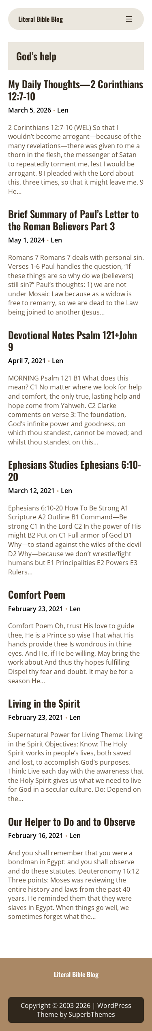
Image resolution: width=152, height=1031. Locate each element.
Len (63, 110)
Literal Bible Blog (40, 19)
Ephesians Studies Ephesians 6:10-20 (74, 471)
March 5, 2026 (29, 110)
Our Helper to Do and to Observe (71, 821)
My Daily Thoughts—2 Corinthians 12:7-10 (75, 90)
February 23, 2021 (35, 608)
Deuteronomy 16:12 (108, 871)
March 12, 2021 (31, 490)
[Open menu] (129, 19)
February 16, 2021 (35, 835)
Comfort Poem (36, 594)
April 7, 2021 (27, 360)
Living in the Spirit (44, 703)
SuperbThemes (92, 1014)
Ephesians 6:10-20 (35, 508)
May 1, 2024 (26, 240)
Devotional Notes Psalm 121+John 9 (72, 341)
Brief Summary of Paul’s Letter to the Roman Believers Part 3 (73, 220)
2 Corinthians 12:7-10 (40, 127)
